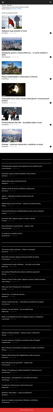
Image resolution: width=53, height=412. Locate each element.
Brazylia (3, 119)
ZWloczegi (4, 274)
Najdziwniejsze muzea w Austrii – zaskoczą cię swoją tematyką (21, 203)
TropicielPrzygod (5, 319)
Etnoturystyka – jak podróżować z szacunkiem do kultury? (20, 377)
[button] (3, 2)
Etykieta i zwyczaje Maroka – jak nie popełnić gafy (17, 309)
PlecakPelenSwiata (6, 259)
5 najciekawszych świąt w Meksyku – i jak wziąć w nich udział (21, 264)
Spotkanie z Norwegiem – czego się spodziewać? (17, 392)
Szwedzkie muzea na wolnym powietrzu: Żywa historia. (19, 173)
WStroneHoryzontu (6, 57)
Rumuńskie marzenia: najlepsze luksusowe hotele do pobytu (20, 257)
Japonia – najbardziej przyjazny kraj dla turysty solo (18, 196)
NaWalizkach (5, 175)
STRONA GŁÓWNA (16, 8)
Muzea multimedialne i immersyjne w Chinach (19, 77)
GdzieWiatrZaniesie (6, 342)
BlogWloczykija (5, 311)
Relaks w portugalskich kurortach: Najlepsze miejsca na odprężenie (22, 317)
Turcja (3, 28)
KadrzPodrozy (5, 190)
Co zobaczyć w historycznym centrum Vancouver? (17, 385)
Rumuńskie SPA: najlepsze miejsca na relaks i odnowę (18, 218)
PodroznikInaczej (6, 304)
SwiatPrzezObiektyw (6, 168)
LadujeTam (4, 213)
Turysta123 (4, 220)
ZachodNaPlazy (5, 78)
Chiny (3, 73)
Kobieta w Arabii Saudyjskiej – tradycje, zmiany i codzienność (21, 333)
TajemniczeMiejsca (6, 281)
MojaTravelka (5, 198)
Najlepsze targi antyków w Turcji (14, 31)
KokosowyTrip (5, 146)
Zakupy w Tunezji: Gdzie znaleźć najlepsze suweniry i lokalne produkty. (24, 279)
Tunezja (3, 95)
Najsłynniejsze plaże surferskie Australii (14, 181)
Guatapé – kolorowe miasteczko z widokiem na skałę (22, 144)
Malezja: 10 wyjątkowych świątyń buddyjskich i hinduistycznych (22, 370)
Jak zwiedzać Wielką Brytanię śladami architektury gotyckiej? (21, 272)
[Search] (50, 2)
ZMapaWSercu (5, 183)
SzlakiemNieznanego (6, 228)
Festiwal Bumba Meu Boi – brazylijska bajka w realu (22, 122)
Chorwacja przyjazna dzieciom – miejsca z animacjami (18, 249)
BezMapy (4, 205)
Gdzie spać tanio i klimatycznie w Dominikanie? (16, 287)
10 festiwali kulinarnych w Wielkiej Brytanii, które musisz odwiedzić (23, 211)
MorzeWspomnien (6, 235)
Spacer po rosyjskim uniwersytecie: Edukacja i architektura (20, 400)
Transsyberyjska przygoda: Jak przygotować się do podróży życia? (22, 166)
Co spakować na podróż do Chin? (12, 233)
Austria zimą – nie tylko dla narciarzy (13, 294)
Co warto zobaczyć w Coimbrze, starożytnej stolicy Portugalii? (21, 340)
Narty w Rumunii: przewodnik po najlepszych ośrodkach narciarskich (23, 348)
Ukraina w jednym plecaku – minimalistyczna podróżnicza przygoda (23, 302)
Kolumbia (4, 141)
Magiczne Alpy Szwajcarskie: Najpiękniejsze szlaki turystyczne (21, 355)
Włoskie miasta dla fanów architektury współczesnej (18, 188)
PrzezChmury (5, 102)
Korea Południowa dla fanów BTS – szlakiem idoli (17, 363)
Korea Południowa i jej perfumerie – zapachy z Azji (17, 226)
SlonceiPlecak (5, 33)
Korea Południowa (6, 49)
